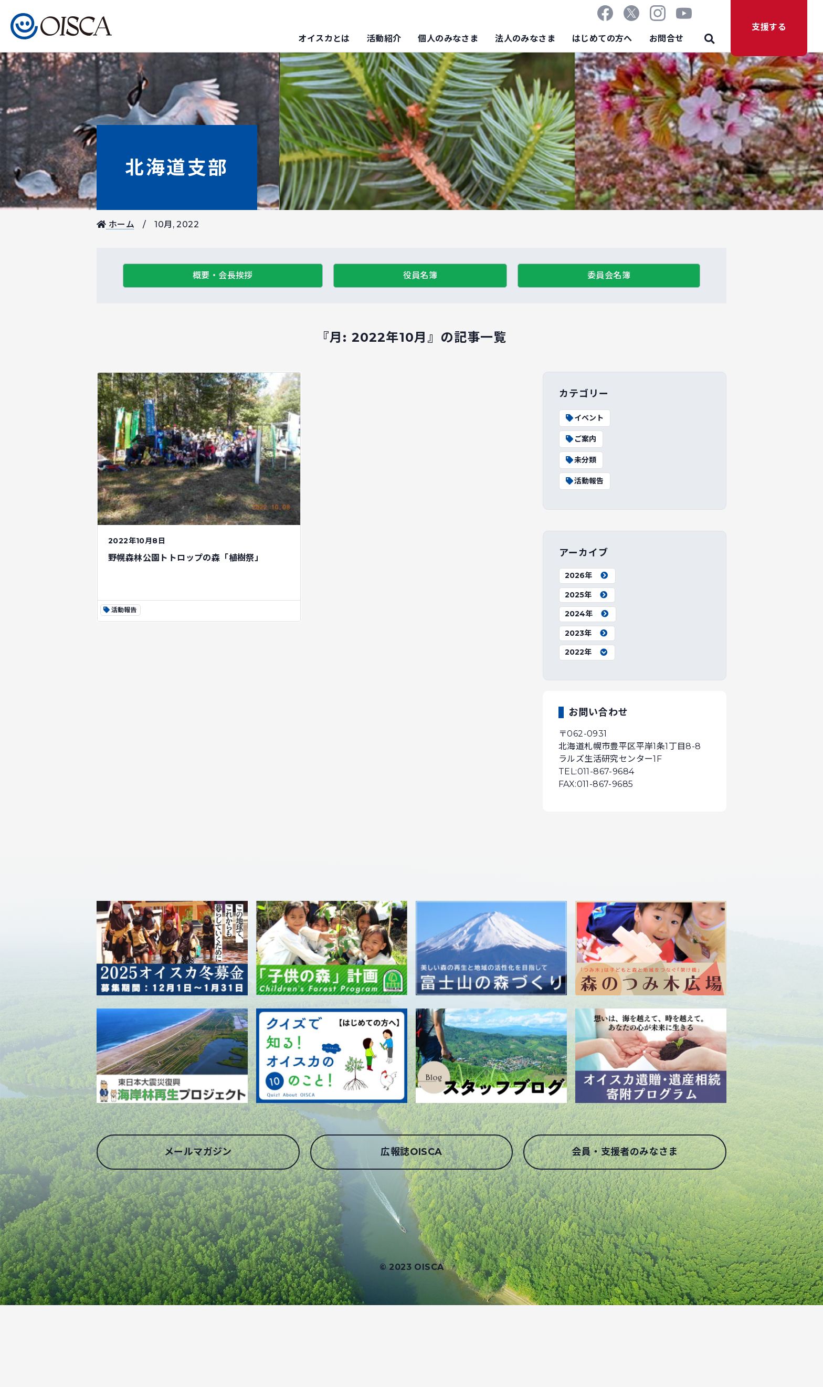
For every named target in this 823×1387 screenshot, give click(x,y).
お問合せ (666, 39)
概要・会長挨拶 (223, 275)
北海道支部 (177, 167)
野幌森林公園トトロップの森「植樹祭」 (185, 558)
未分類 (580, 460)
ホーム (115, 224)
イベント (584, 418)
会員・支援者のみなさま (625, 1152)
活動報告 (584, 481)
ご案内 (580, 439)
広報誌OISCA (411, 1152)
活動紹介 (384, 39)
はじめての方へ (602, 39)
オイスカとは (324, 39)
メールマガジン (198, 1152)
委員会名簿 (608, 275)
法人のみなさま (525, 39)
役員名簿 (420, 275)
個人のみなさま (448, 39)
